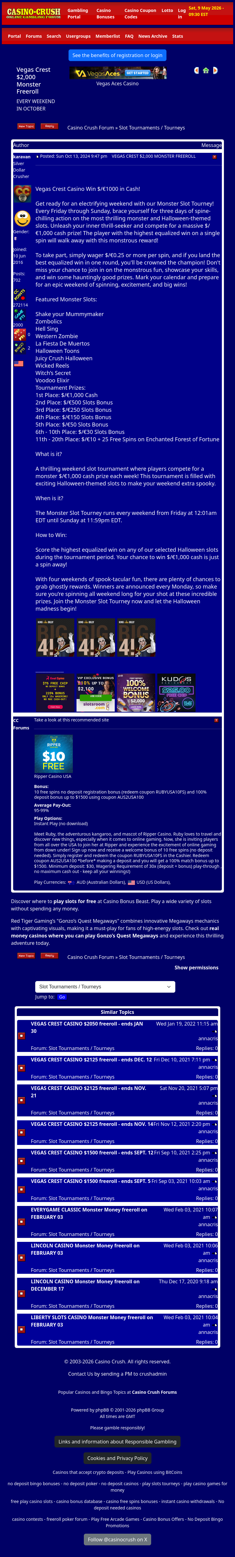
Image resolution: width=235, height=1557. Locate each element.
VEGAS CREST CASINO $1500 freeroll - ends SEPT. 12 (92, 1152)
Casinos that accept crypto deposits (88, 1472)
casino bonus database (79, 1501)
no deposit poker (80, 1483)
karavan (22, 157)
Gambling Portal (78, 13)
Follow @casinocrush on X (117, 1539)
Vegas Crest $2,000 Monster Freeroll (33, 80)
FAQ (129, 36)
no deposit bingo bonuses (34, 1483)
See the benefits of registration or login (117, 55)
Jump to (44, 996)
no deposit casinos (120, 1483)
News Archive (152, 36)
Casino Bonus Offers (163, 1519)
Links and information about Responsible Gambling (117, 1441)
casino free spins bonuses (132, 1501)
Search (54, 36)
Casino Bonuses (106, 13)
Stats (177, 36)
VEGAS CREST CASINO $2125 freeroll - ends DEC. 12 (91, 1059)
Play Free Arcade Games (115, 1519)
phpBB (102, 1410)
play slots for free (75, 901)
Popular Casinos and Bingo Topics (92, 1392)
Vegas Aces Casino (117, 83)
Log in (182, 13)
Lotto (167, 10)
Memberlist (107, 36)
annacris (208, 1038)
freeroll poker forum (67, 1519)
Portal (14, 36)
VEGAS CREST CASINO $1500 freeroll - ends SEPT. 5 (91, 1181)
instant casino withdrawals (188, 1501)
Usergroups (78, 36)
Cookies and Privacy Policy (118, 1458)
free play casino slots (32, 1501)
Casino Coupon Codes (140, 13)
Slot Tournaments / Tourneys (152, 127)
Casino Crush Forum (90, 127)
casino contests (27, 1519)
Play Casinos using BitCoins (154, 1472)
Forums (34, 36)
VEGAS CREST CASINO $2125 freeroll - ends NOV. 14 (92, 1124)
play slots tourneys (161, 1483)
